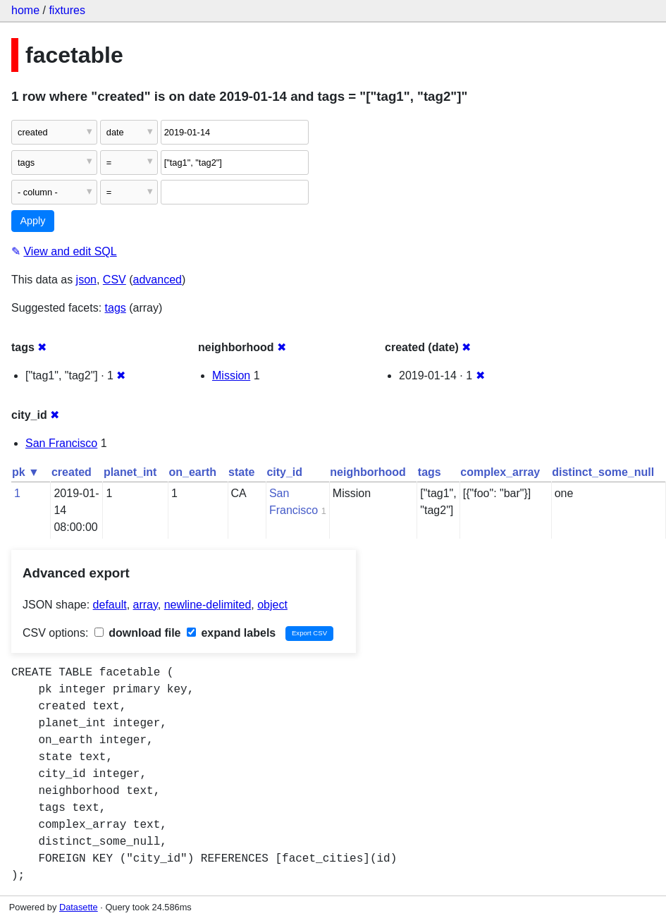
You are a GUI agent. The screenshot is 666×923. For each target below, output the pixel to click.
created (71, 472)
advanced (157, 280)
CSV (114, 280)
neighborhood (368, 472)
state (241, 472)
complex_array (500, 472)
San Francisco (61, 443)
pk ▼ (25, 472)
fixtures (67, 10)
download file (137, 633)
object (272, 605)
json (86, 280)
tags (115, 308)
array (145, 605)
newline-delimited (208, 605)
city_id (284, 472)
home (25, 10)
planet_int (130, 472)
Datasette (78, 907)
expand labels (231, 633)
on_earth (192, 472)
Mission (231, 375)
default (110, 605)
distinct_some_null (603, 472)
